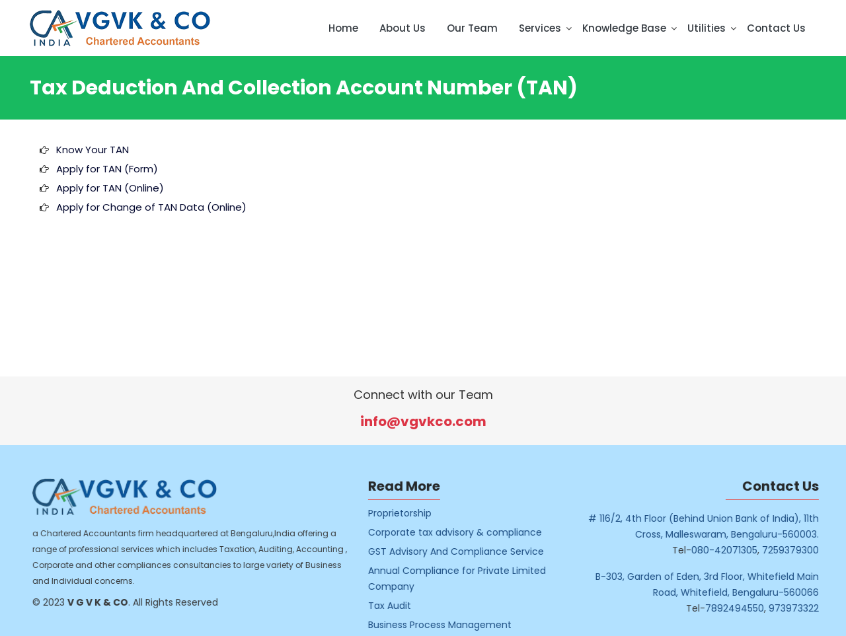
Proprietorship (413, 513)
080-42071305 (737, 550)
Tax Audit (402, 605)
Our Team (472, 28)
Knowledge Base (624, 28)
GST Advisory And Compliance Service (469, 551)
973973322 (806, 608)
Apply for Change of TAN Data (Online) (151, 207)
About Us (402, 28)
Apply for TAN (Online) (110, 188)
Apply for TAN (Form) (107, 169)
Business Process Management (453, 624)
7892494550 (747, 608)
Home (343, 28)
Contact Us (776, 28)
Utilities (706, 28)
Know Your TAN (92, 150)
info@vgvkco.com (423, 421)
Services (540, 28)
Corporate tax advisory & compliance (468, 532)
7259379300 (803, 550)
